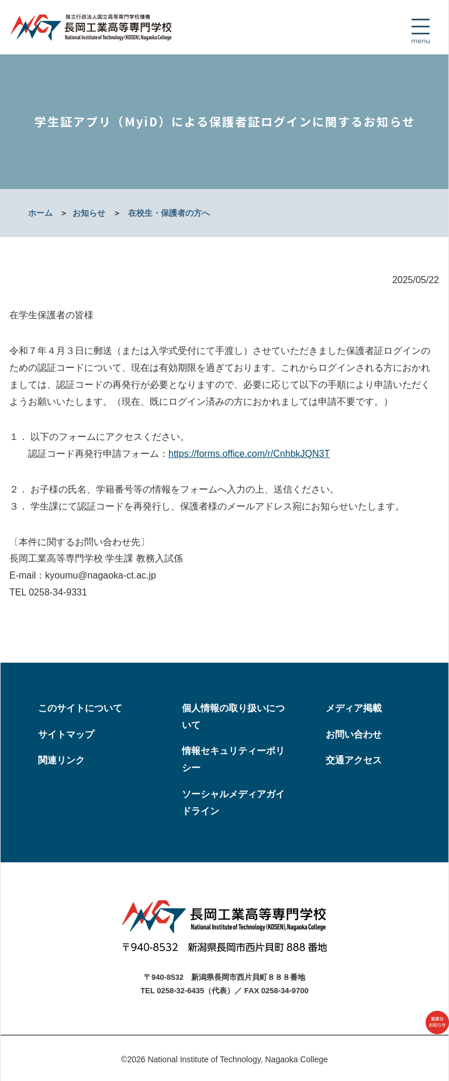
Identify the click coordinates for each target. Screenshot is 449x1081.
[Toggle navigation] (420, 31)
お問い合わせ (354, 734)
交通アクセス (354, 760)
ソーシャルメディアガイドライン (233, 802)
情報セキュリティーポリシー (233, 759)
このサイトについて (80, 708)
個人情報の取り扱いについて (233, 716)
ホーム (40, 213)
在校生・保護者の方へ (169, 213)
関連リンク (61, 760)
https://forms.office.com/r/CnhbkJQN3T (249, 454)
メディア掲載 (354, 708)
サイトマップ (66, 734)
